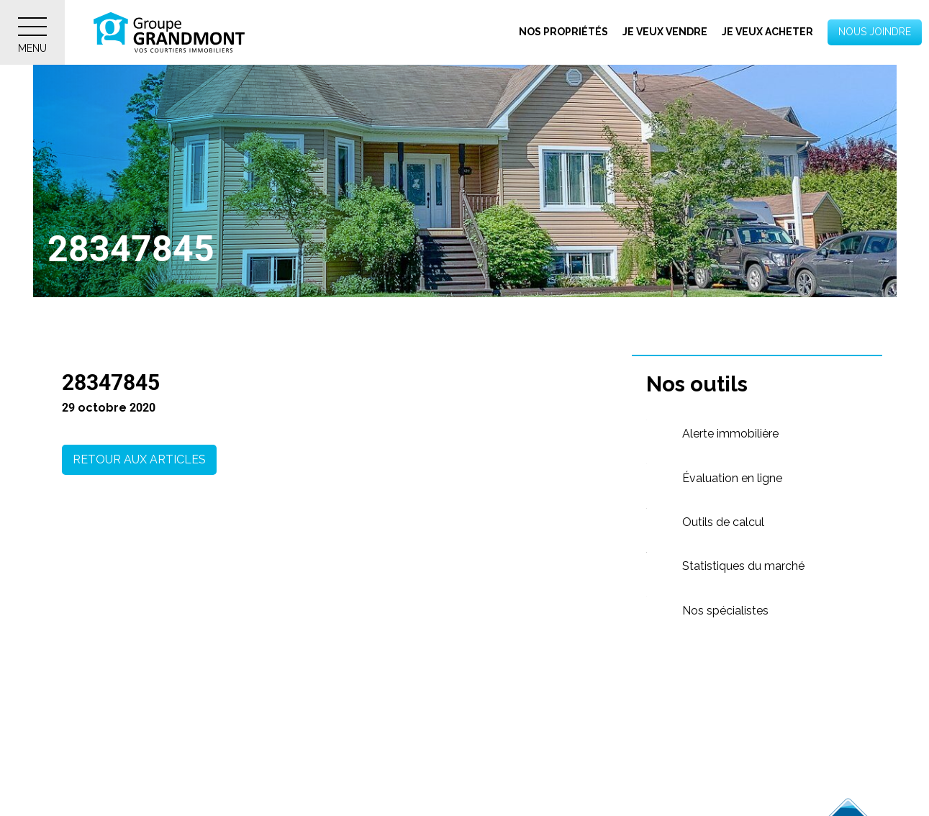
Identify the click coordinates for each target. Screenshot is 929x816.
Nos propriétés (563, 31)
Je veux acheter (767, 31)
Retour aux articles (139, 459)
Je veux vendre (664, 31)
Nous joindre (874, 31)
